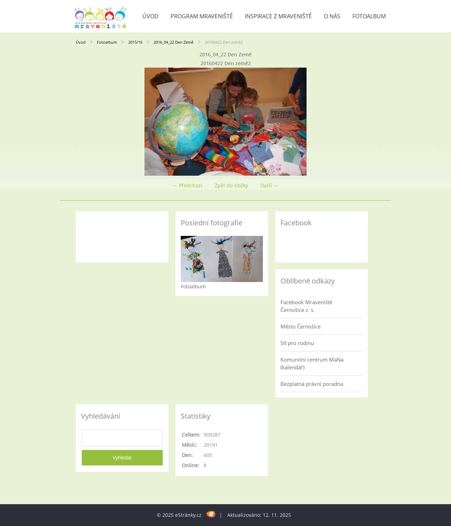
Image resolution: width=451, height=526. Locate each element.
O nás (332, 16)
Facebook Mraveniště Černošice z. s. (306, 306)
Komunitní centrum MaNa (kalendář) (312, 363)
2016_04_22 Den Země (173, 42)
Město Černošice (300, 326)
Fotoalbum (369, 16)
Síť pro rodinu (297, 342)
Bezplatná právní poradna (311, 383)
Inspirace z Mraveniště (278, 16)
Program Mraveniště (202, 16)
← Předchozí (187, 185)
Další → (269, 185)
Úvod (150, 16)
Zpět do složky (231, 185)
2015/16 (135, 42)
